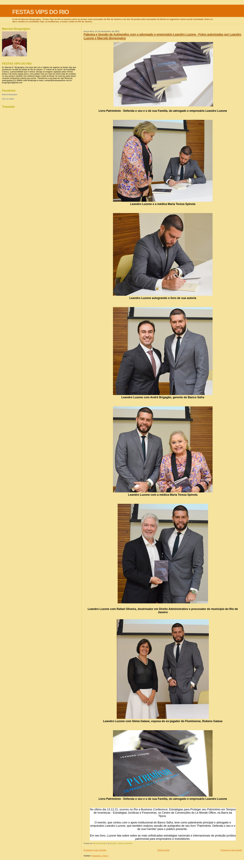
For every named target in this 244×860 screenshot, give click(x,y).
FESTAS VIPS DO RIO (40, 12)
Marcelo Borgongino (9, 94)
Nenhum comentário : (126, 843)
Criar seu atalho (8, 99)
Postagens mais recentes (95, 850)
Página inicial (163, 850)
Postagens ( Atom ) (100, 856)
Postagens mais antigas (231, 850)
